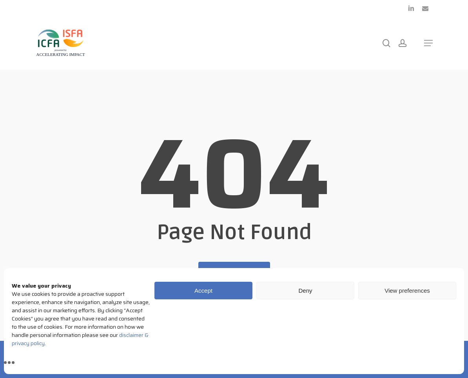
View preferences (407, 290)
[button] (428, 43)
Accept (203, 290)
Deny (305, 290)
